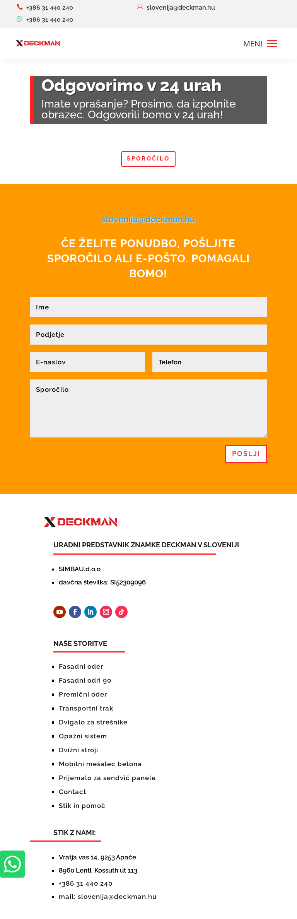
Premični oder (83, 694)
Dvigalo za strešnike (93, 722)
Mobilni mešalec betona (100, 764)
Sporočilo (148, 158)
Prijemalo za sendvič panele (107, 778)
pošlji (246, 453)
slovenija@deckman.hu (148, 219)
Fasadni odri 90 (85, 680)
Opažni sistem (83, 736)
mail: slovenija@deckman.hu (108, 896)
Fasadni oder (81, 666)
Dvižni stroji (78, 750)
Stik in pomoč (82, 806)
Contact (72, 792)
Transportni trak (86, 708)
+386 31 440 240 (86, 883)
